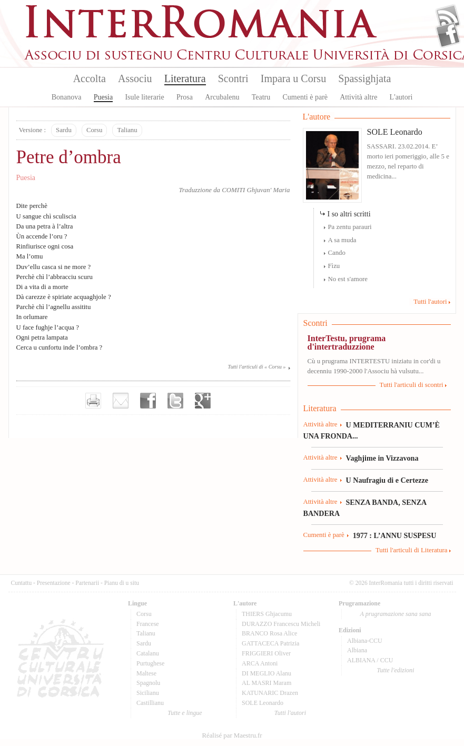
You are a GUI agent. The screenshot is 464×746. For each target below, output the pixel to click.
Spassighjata (364, 78)
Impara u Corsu (293, 78)
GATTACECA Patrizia (270, 643)
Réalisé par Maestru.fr (232, 735)
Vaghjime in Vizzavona (382, 458)
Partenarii (87, 583)
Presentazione (54, 583)
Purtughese (150, 663)
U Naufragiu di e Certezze (387, 480)
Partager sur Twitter (175, 400)
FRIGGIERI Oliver (266, 653)
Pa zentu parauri (350, 227)
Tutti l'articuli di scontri (411, 385)
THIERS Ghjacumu (267, 614)
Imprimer (93, 400)
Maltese (146, 673)
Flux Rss (448, 17)
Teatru (261, 97)
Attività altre (358, 97)
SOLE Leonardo (394, 131)
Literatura (185, 78)
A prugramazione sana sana (395, 614)
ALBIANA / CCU (370, 660)
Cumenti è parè (305, 97)
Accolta (89, 78)
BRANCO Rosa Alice (269, 633)
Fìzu (334, 266)
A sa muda (342, 240)
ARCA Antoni (260, 663)
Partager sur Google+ (202, 400)
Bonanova (67, 97)
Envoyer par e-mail (120, 400)
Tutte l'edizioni (395, 670)
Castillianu (150, 703)
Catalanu (147, 653)
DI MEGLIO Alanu (266, 673)
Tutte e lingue (184, 713)
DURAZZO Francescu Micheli (281, 624)
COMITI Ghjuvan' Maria (256, 190)
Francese (147, 624)
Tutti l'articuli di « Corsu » (257, 367)
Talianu (127, 130)
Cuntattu (21, 583)
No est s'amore (348, 279)
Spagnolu (148, 683)
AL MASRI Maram (266, 683)
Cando (336, 252)
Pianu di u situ (121, 583)
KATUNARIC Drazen (270, 693)
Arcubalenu (222, 97)
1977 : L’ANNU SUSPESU (395, 535)
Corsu (94, 130)
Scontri (233, 78)
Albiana (357, 650)
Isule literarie (144, 97)
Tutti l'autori (430, 301)
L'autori (401, 97)
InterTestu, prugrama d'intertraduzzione (347, 342)
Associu (135, 78)
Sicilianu (147, 693)
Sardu (64, 130)
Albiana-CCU (364, 640)
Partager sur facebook (148, 400)
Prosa (184, 97)
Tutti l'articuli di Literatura (412, 550)
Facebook (448, 34)
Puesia (103, 97)
